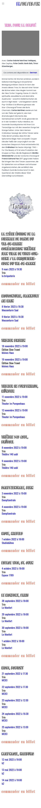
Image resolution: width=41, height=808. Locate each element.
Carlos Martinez (18, 110)
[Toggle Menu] (3, 3)
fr (18, 3)
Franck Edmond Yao (10, 158)
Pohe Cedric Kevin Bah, (23, 63)
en (38, 3)
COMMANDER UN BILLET (19, 283)
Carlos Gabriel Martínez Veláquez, (21, 60)
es (31, 3)
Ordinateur (10, 147)
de (25, 3)
